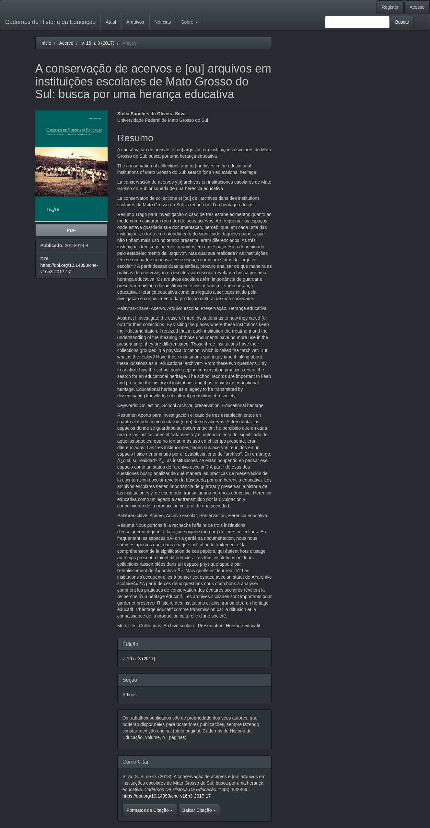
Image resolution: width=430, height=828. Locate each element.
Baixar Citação (199, 810)
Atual (111, 22)
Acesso (417, 7)
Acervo (66, 43)
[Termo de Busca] (357, 22)
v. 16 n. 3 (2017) (98, 43)
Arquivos (135, 22)
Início (46, 43)
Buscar (402, 22)
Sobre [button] (189, 22)
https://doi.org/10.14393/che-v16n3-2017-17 (166, 796)
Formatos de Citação (150, 810)
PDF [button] (71, 230)
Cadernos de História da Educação (50, 22)
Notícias (163, 22)
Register (390, 7)
